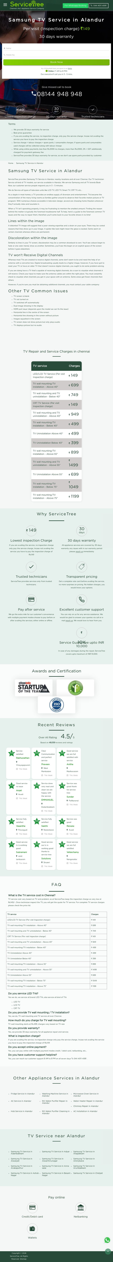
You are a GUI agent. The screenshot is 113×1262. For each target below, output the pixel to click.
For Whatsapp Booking (75, 6)
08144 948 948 (59, 94)
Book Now (56, 62)
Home (10, 163)
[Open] (5, 5)
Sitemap (23, 1259)
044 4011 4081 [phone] (99, 5)
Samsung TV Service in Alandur (29, 163)
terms (70, 68)
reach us (79, 552)
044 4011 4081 (80, 1059)
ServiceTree (14, 1256)
